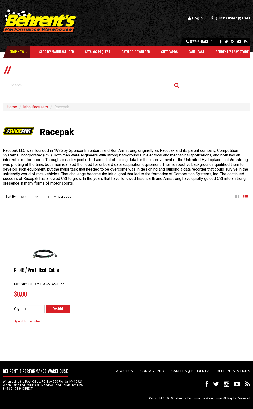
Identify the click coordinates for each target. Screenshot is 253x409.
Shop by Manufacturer (56, 52)
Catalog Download (136, 52)
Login (195, 18)
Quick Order (224, 18)
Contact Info (152, 371)
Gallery (237, 195)
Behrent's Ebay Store (232, 52)
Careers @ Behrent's (190, 371)
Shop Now (16, 52)
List (245, 195)
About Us (124, 371)
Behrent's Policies (233, 371)
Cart (243, 18)
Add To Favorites (27, 321)
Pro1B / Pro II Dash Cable (36, 270)
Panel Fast (197, 52)
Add (58, 308)
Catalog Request (97, 52)
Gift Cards (169, 52)
